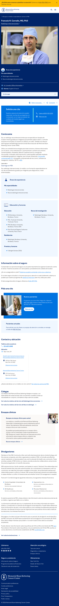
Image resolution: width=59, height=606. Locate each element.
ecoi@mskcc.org (39, 530)
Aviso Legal (4, 588)
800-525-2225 (28, 302)
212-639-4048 (8, 346)
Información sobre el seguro (9, 561)
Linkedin (10, 550)
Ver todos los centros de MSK (40, 384)
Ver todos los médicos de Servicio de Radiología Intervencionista (20, 401)
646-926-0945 (43, 2)
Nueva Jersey (34, 566)
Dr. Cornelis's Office (14, 85)
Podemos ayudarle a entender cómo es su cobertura (35, 272)
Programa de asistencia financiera (11, 564)
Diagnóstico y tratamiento (38, 551)
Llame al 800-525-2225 (46, 113)
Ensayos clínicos (35, 553)
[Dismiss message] (56, 3)
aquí (55, 526)
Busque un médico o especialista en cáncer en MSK (16, 16)
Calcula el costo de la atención (10, 566)
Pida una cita (43, 116)
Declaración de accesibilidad (9, 591)
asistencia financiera (28, 277)
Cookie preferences (7, 586)
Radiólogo (10, 23)
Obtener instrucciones (11, 365)
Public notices (5, 599)
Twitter (6, 550)
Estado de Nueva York (36, 564)
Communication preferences (9, 583)
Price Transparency (6, 596)
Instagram (1, 550)
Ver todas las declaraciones (9, 535)
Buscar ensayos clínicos (13, 441)
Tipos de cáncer (35, 548)
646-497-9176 (33, 281)
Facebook (4, 550)
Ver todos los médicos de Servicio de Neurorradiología (17, 404)
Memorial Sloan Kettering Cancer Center (13, 370)
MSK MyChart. (17, 329)
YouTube (8, 550)
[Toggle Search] (51, 10)
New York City (34, 561)
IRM (21, 160)
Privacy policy (5, 593)
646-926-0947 (5, 548)
